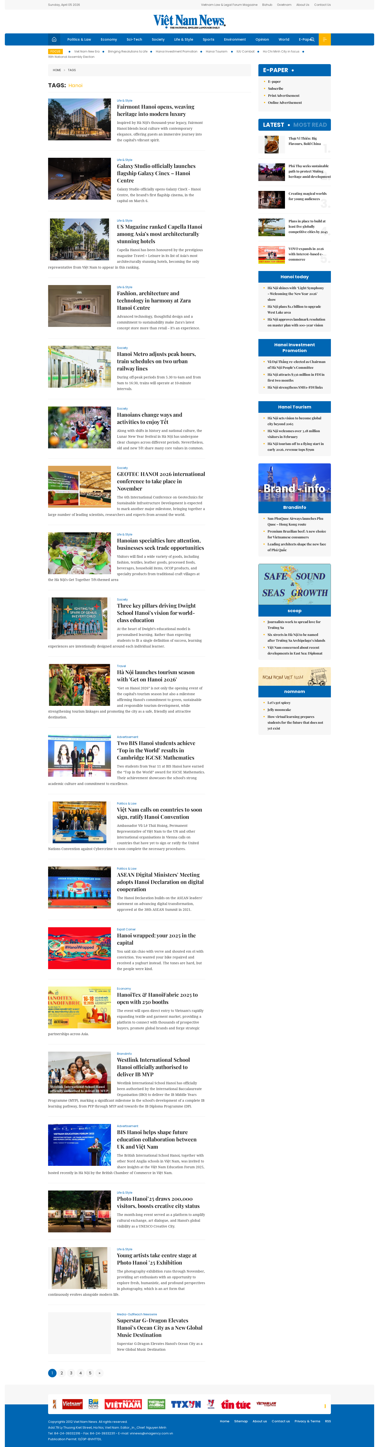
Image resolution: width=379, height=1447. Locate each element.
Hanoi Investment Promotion (176, 51)
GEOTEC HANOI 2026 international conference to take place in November (161, 481)
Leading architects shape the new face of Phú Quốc (297, 547)
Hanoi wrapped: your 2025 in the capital (156, 939)
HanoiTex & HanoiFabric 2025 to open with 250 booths (157, 998)
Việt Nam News (189, 22)
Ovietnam (284, 5)
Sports (208, 39)
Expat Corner (126, 929)
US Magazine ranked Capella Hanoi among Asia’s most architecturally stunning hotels (159, 234)
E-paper (275, 70)
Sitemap (241, 1421)
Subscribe (275, 88)
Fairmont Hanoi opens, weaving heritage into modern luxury (155, 110)
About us (260, 1421)
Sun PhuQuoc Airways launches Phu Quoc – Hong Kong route (295, 521)
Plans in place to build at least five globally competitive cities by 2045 (308, 226)
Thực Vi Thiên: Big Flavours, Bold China (305, 141)
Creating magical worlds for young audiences (308, 196)
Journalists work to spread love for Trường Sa (294, 624)
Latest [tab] (273, 125)
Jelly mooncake (279, 739)
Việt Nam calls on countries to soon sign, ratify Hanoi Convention (159, 813)
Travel (121, 666)
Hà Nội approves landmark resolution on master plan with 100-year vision (296, 322)
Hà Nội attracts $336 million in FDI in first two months (296, 377)
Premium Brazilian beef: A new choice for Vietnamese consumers (297, 534)
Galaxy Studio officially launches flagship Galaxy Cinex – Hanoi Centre (156, 173)
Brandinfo (124, 1054)
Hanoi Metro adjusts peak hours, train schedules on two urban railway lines (156, 361)
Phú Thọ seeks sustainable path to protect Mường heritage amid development (310, 171)
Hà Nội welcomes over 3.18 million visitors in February (294, 434)
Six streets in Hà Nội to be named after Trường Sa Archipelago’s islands (296, 637)
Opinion (262, 39)
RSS (328, 1421)
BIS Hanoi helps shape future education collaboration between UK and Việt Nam (157, 1139)
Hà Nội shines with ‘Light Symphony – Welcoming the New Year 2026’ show (296, 294)
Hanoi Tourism (217, 51)
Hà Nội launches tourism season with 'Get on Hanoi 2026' (156, 675)
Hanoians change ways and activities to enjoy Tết (149, 418)
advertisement (127, 737)
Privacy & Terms (307, 1421)
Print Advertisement (283, 95)
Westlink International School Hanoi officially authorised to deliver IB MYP (153, 1067)
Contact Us (322, 5)
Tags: (57, 85)
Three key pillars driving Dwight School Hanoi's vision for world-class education (156, 613)
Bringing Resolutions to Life (127, 51)
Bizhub (267, 5)
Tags (70, 70)
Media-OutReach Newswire (137, 1314)
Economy (109, 39)
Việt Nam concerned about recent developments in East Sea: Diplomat (295, 650)
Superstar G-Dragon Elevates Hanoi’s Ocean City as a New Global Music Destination (160, 1327)
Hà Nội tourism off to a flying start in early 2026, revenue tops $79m (296, 446)
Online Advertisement (285, 102)
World (284, 39)
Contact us (281, 1421)
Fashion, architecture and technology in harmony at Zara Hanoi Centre (154, 300)
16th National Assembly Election (71, 57)
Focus (55, 51)
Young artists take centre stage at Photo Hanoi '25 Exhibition (157, 1258)
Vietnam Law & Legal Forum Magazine (229, 5)
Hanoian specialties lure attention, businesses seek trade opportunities (160, 544)
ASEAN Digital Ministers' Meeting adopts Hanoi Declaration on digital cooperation (160, 882)
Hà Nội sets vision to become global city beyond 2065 (294, 421)
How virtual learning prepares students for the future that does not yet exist (295, 752)
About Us (302, 5)
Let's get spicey (279, 732)
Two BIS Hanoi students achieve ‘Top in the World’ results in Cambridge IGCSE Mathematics (156, 750)
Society (158, 39)
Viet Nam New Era (87, 51)
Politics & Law (79, 39)
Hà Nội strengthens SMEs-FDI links (295, 387)
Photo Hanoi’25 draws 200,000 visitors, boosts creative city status (158, 1202)
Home (57, 70)
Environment (235, 39)
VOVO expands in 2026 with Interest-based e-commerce (306, 254)
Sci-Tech (134, 39)
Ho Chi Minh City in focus (281, 51)
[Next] (99, 1373)
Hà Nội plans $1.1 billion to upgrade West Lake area (294, 309)
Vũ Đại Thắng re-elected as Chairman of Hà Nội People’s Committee (297, 364)
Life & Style (183, 39)
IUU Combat (246, 51)
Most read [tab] (310, 125)
